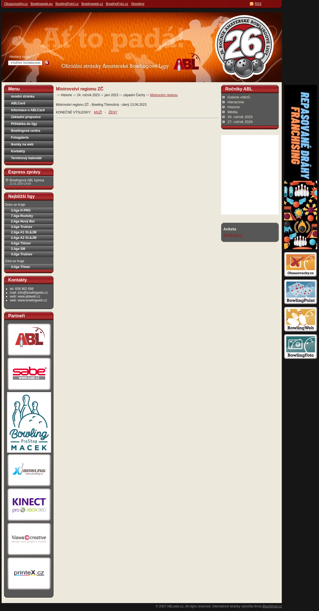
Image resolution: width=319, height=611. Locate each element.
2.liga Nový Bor (23, 221)
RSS (258, 4)
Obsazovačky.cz (16, 4)
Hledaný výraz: (20, 57)
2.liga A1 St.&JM (23, 232)
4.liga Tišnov (21, 243)
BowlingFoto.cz (117, 4)
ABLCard (18, 103)
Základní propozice (26, 117)
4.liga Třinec (20, 267)
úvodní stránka (22, 96)
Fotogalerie (20, 137)
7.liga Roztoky (22, 216)
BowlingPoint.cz (67, 4)
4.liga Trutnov (21, 254)
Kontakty (18, 151)
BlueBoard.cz (233, 235)
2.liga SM (18, 249)
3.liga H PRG (21, 210)
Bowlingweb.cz (92, 4)
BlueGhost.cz (272, 606)
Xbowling (137, 4)
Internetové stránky (226, 606)
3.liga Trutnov (21, 227)
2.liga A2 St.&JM (23, 238)
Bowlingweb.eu (41, 4)
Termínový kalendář (26, 158)
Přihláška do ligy (24, 124)
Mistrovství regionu (164, 95)
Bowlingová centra (25, 131)
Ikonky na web (22, 144)
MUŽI (98, 112)
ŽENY (113, 112)
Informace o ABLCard (28, 110)
